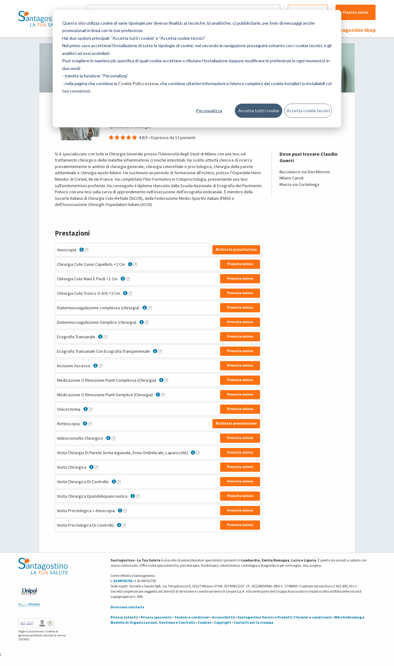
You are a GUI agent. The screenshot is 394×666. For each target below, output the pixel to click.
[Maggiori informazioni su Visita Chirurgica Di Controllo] (119, 481)
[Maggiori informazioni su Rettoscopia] (90, 423)
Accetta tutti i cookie (258, 110)
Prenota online (355, 12)
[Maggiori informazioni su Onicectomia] (90, 409)
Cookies (204, 622)
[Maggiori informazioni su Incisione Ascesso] (100, 365)
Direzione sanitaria (127, 607)
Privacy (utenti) (124, 617)
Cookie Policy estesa (138, 83)
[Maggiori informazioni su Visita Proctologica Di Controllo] (124, 525)
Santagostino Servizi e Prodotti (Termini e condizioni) (284, 617)
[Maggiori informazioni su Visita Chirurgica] (96, 467)
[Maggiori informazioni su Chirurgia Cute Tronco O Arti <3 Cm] (130, 293)
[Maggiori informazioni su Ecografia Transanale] (105, 336)
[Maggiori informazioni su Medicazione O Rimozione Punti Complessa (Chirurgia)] (166, 380)
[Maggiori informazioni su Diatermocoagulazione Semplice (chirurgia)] (146, 322)
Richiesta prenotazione (236, 249)
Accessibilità (223, 617)
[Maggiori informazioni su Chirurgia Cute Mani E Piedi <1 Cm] (128, 278)
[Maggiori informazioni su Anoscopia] (86, 249)
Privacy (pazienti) (156, 617)
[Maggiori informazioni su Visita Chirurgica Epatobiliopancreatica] (137, 496)
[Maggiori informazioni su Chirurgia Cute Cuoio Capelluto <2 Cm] (135, 264)
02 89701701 (122, 580)
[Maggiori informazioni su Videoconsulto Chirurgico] (113, 438)
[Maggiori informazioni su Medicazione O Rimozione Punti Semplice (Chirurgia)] (163, 394)
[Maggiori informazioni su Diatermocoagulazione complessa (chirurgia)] (149, 307)
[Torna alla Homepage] (41, 18)
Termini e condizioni (192, 617)
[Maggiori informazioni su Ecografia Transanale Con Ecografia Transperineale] (160, 351)
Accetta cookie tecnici (308, 110)
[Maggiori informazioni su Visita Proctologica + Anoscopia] (125, 510)
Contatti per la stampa (253, 622)
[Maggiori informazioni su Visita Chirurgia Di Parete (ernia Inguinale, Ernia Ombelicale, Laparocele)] (198, 452)
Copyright (222, 622)
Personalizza (209, 110)
